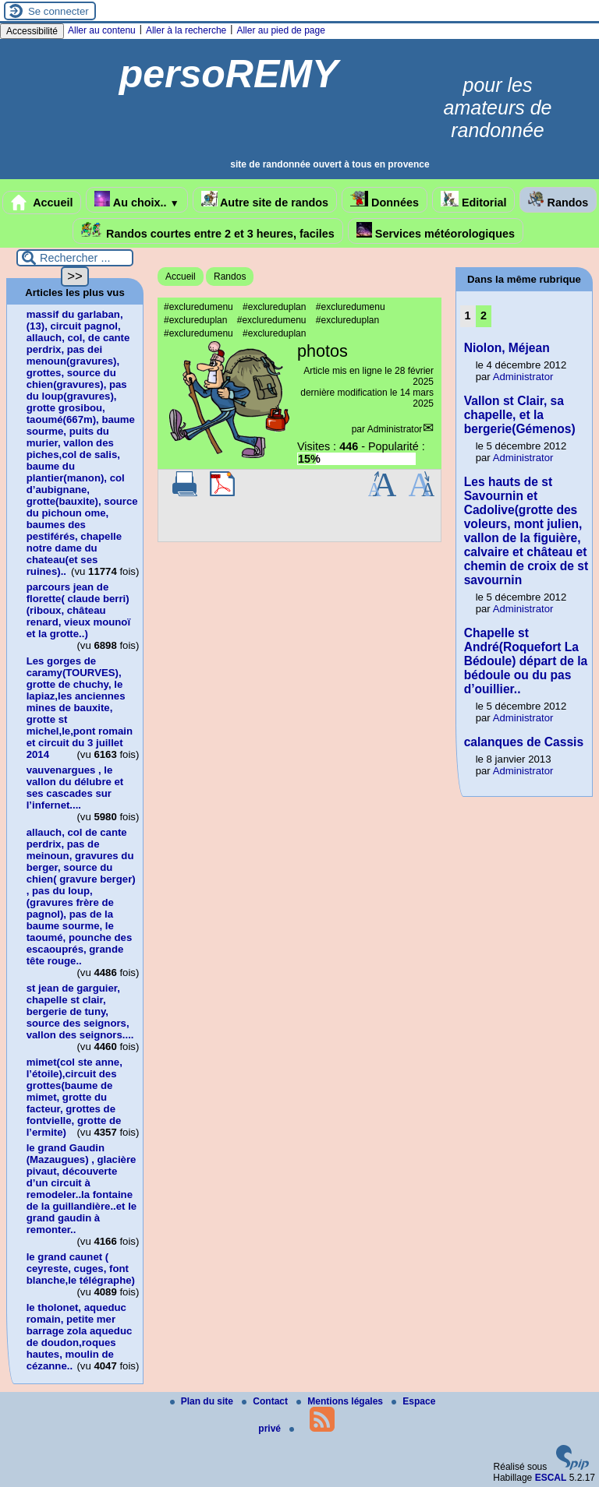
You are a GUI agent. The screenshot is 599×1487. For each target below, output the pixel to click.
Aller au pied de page (280, 30)
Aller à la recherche (186, 30)
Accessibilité (32, 31)
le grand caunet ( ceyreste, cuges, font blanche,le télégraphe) (81, 1268)
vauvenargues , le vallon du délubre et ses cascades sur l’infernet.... (75, 787)
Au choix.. (136, 200)
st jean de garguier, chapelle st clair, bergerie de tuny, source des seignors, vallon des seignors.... (80, 1011)
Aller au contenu (102, 30)
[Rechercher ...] (74, 257)
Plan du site (203, 1401)
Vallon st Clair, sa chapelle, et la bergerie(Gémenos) (520, 414)
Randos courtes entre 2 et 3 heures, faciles (208, 231)
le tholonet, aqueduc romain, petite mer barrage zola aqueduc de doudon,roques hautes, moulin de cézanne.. (80, 1337)
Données (384, 200)
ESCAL (551, 1477)
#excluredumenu (198, 306)
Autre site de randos (265, 200)
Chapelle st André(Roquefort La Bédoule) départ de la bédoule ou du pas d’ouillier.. (526, 661)
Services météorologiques (435, 231)
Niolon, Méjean (507, 347)
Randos (558, 200)
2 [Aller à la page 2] (483, 315)
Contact (266, 1401)
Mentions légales (340, 1401)
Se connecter (58, 11)
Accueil (42, 202)
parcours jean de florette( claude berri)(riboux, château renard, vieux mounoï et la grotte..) (78, 610)
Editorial (474, 200)
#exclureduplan (274, 306)
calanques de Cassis (523, 742)
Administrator (395, 429)
